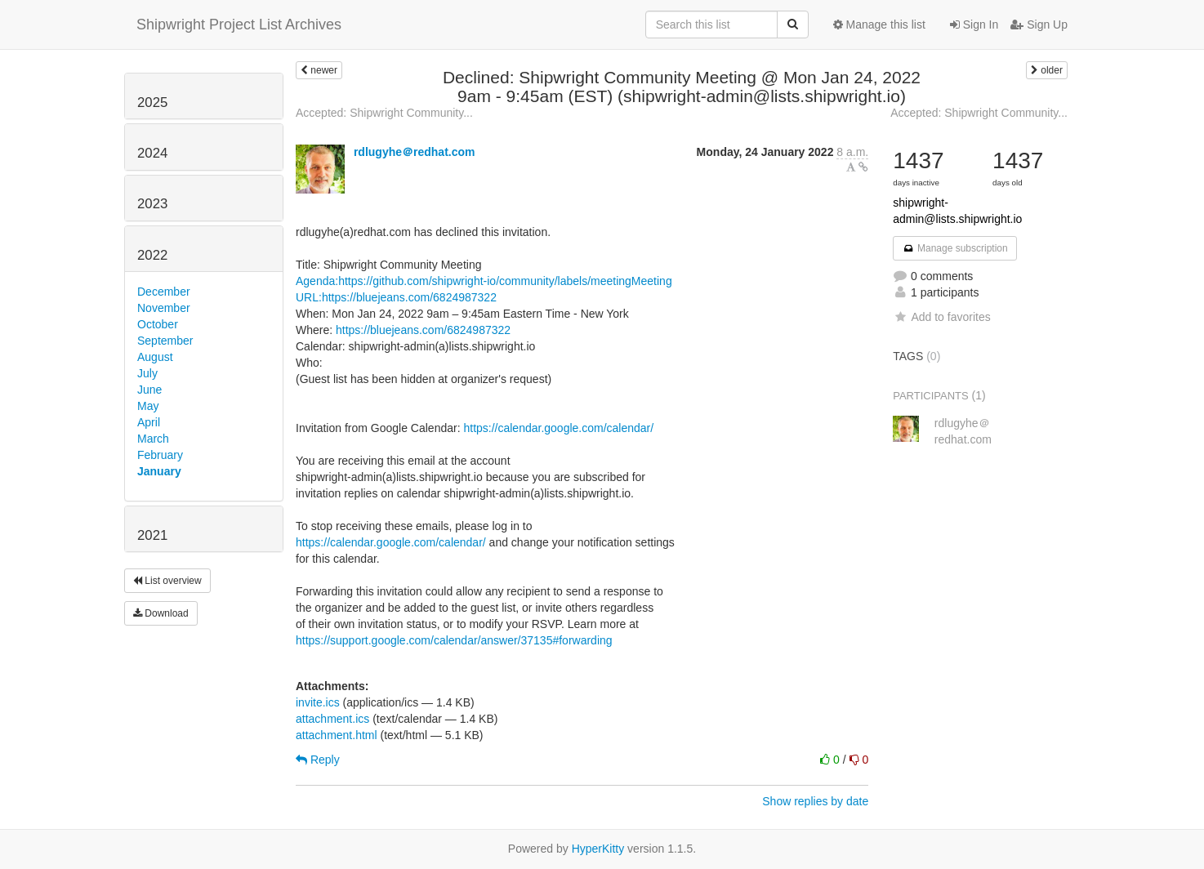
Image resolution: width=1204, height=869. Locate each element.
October (157, 324)
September (165, 340)
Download (161, 613)
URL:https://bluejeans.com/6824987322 (396, 297)
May (147, 405)
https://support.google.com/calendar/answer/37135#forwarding (454, 640)
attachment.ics (332, 718)
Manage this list (879, 24)
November (163, 307)
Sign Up (1039, 24)
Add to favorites (941, 316)
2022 (152, 255)
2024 (152, 153)
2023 (152, 204)
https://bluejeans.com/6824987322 (423, 329)
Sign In (974, 24)
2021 (152, 535)
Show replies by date (815, 801)
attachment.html (336, 735)
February (160, 454)
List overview (167, 580)
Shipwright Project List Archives (238, 24)
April (148, 422)
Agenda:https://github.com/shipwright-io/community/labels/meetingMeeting (484, 280)
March (153, 438)
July (147, 373)
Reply (318, 759)
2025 (152, 102)
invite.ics (318, 702)
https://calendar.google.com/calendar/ (558, 427)
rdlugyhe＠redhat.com (414, 151)
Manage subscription (955, 248)
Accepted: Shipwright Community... (384, 112)
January (159, 471)
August (155, 356)
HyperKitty (598, 848)
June (149, 389)
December (163, 291)
